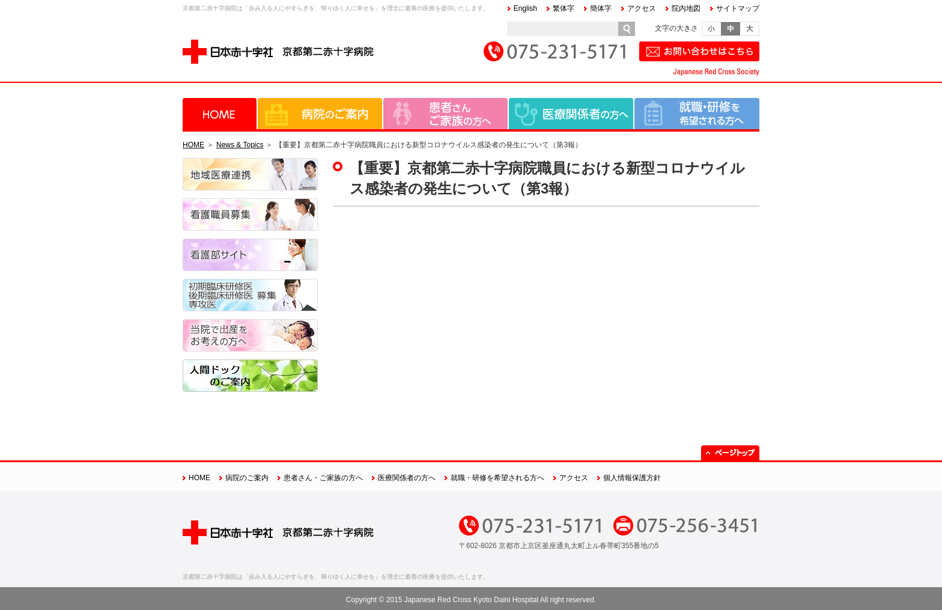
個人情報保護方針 (632, 478)
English (525, 8)
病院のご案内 (320, 113)
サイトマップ (737, 8)
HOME (220, 113)
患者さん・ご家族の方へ (445, 113)
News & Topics (239, 145)
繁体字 (563, 8)
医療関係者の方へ (571, 113)
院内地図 (686, 8)
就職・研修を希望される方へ (696, 113)
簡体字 (601, 8)
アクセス (641, 8)
